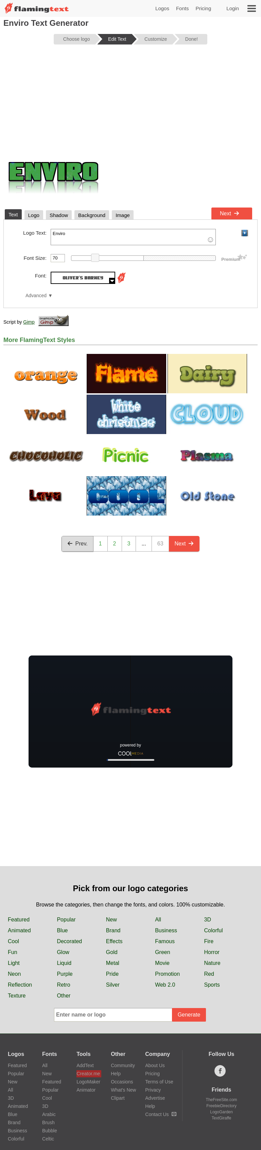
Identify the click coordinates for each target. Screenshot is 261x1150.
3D (207, 919)
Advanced (36, 295)
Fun (12, 952)
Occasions (122, 1081)
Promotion (167, 974)
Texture (16, 996)
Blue (62, 930)
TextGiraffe (221, 1118)
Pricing (203, 8)
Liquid (64, 963)
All (158, 919)
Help (116, 1073)
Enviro (133, 237)
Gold (112, 952)
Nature (212, 963)
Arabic (49, 1114)
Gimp (28, 322)
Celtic (48, 1139)
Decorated (69, 941)
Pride (112, 974)
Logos (162, 8)
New (111, 919)
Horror (212, 952)
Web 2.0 (165, 985)
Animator (85, 1090)
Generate (189, 1015)
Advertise (155, 1098)
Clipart (117, 1098)
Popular (66, 919)
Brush (48, 1122)
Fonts (182, 8)
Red (209, 974)
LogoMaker (88, 1081)
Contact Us (160, 1114)
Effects (114, 941)
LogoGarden (221, 1112)
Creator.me (88, 1073)
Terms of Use (159, 1081)
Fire (209, 941)
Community (123, 1065)
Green (162, 952)
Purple (64, 974)
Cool (13, 941)
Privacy (153, 1090)
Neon (14, 974)
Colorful (213, 930)
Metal (112, 963)
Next (229, 213)
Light (14, 963)
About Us (155, 1065)
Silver (113, 985)
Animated (19, 930)
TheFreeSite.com (221, 1099)
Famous (165, 941)
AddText (85, 1065)
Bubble (49, 1130)
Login (232, 8)
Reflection (20, 985)
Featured (19, 919)
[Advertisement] (130, 102)
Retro (63, 985)
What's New (123, 1090)
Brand (113, 930)
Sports (212, 985)
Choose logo (76, 39)
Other (63, 996)
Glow (63, 952)
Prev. (77, 543)
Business (166, 930)
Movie (162, 963)
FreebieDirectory (221, 1105)
